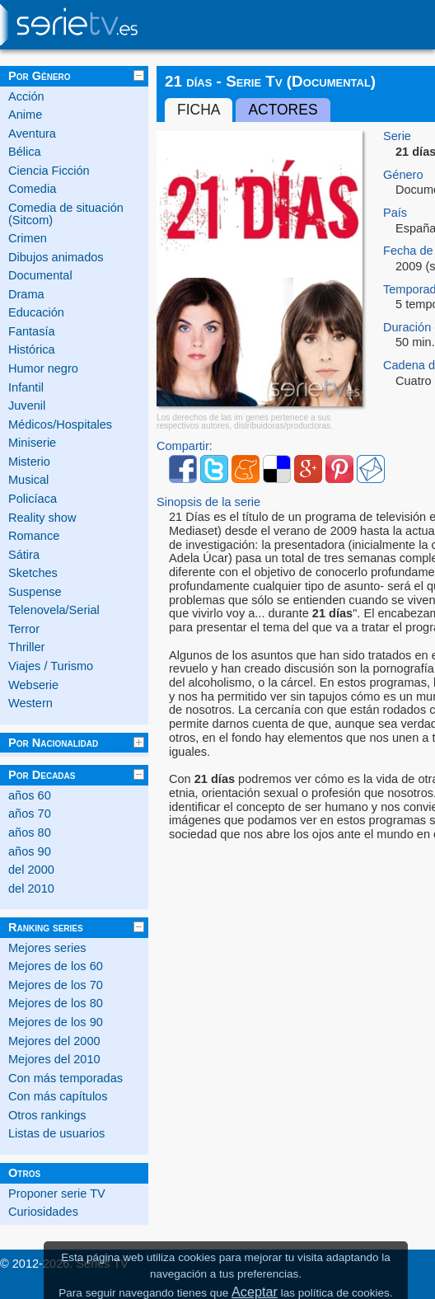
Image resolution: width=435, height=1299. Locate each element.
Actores (282, 109)
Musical (28, 479)
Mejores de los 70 (55, 985)
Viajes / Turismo (50, 666)
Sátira (24, 554)
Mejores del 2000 (54, 1041)
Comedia (32, 188)
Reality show (42, 517)
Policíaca (32, 498)
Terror (24, 628)
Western (30, 703)
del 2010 (31, 888)
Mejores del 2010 (54, 1059)
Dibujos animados (56, 257)
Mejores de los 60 (55, 966)
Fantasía (31, 331)
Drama (26, 294)
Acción (26, 96)
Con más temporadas (65, 1078)
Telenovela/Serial (54, 610)
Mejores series (47, 947)
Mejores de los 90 (55, 1022)
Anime (25, 114)
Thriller (26, 647)
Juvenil (26, 405)
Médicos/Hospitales (60, 424)
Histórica (31, 349)
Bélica (24, 151)
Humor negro (43, 368)
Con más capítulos (57, 1096)
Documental (40, 275)
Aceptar (255, 1291)
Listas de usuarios (56, 1133)
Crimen (27, 238)
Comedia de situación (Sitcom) (66, 214)
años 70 (29, 813)
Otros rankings (47, 1115)
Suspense (35, 591)
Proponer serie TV (56, 1193)
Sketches (33, 572)
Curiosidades (43, 1211)
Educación (36, 312)
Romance (33, 535)
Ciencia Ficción (49, 170)
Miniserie (32, 442)
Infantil (26, 387)
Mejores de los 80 (55, 1003)
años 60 (29, 795)
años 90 (29, 851)
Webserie (33, 685)
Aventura (32, 133)
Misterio (29, 461)
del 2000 (31, 869)
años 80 (29, 832)
